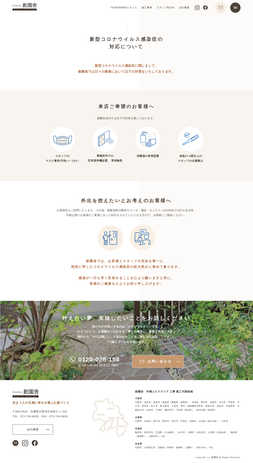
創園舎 (214, 457)
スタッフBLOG (164, 8)
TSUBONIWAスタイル (122, 8)
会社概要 (183, 8)
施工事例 (145, 8)
